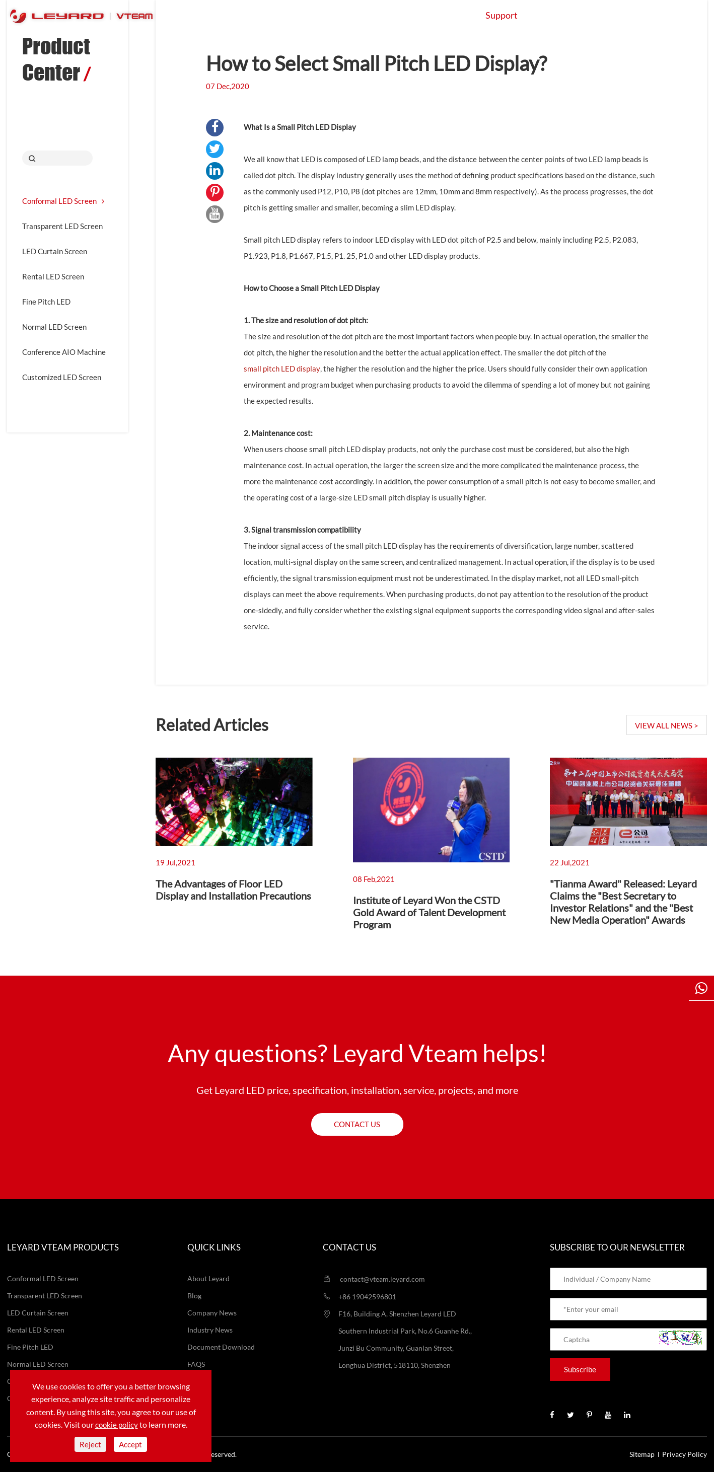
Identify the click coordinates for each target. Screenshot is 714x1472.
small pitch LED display (282, 368)
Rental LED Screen (53, 276)
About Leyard (208, 1278)
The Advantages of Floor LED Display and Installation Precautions (233, 889)
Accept (130, 1444)
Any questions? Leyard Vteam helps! (357, 1053)
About (560, 15)
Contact (618, 15)
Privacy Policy (684, 1454)
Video (196, 1381)
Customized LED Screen (61, 377)
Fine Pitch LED (46, 301)
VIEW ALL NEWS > (666, 725)
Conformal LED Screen (63, 200)
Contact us (357, 1124)
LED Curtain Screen (54, 251)
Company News (212, 1312)
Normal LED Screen (54, 326)
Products (298, 15)
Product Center (56, 59)
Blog (194, 1295)
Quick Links (214, 1247)
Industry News (210, 1330)
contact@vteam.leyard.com (374, 1279)
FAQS (196, 1364)
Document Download (221, 1347)
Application (369, 15)
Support (501, 15)
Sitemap (642, 1454)
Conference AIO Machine (64, 351)
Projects (438, 15)
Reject (90, 1444)
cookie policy (116, 1424)
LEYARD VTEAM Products (63, 1247)
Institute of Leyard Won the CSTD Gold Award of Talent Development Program (429, 912)
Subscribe (580, 1369)
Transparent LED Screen (62, 226)
